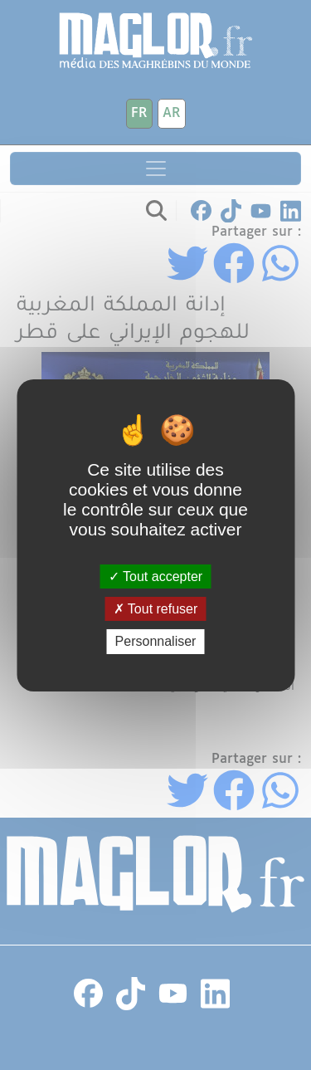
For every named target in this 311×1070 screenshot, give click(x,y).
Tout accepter (155, 576)
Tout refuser (156, 609)
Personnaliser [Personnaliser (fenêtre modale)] (156, 641)
